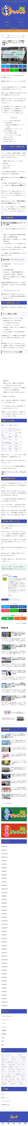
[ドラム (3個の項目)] (24, 1074)
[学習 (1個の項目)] (18, 1079)
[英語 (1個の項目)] (23, 1084)
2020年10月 (4, 966)
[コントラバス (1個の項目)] (23, 1082)
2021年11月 (4, 924)
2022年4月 (4, 910)
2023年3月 (4, 878)
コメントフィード (6, 1101)
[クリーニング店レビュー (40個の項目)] (9, 1055)
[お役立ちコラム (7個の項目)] (21, 1069)
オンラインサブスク (6, 1016)
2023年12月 (4, 853)
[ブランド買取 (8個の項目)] (22, 1065)
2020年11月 (4, 963)
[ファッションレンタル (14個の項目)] (21, 1062)
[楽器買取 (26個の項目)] (23, 1057)
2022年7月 (4, 899)
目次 (12, 117)
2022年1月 (4, 917)
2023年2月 (4, 882)
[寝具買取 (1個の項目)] (5, 1084)
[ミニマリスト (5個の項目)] (11, 1074)
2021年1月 (4, 956)
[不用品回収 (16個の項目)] (11, 1062)
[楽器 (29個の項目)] (22, 1055)
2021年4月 (4, 945)
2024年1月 (4, 850)
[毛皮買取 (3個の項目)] (18, 1074)
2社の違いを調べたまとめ (10, 141)
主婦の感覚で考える (8, 139)
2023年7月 (4, 864)
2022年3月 (4, 913)
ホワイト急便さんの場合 (11, 133)
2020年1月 (4, 998)
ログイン (3, 1094)
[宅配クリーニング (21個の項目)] (17, 1060)
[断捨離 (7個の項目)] (12, 1067)
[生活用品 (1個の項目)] (14, 1084)
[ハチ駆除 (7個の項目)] (12, 1069)
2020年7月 (4, 977)
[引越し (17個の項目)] (4, 1062)
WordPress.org (5, 1104)
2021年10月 (4, 928)
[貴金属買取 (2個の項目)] (9, 1077)
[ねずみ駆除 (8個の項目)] (13, 1065)
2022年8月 (4, 896)
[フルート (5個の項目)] (4, 1074)
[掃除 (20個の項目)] (24, 1060)
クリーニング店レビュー (14, 599)
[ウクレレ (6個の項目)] (5, 1072)
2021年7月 (4, 935)
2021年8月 (4, 931)
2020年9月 (4, 970)
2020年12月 (4, 959)
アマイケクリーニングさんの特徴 (13, 135)
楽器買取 (3, 1034)
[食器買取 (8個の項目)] (4, 1067)
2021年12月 (4, 920)
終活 (2, 1041)
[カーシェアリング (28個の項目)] (6, 1057)
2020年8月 (4, 973)
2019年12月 (4, 1002)
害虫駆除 (3, 1030)
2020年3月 (4, 991)
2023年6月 (4, 867)
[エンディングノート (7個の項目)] (21, 1067)
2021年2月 (4, 952)
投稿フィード (4, 1097)
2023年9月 (4, 860)
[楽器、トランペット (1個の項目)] (13, 1082)
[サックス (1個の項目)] (4, 1082)
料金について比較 (8, 137)
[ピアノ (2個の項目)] (24, 1077)
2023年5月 (4, 871)
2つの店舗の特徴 (8, 122)
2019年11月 (4, 1005)
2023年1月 (4, 885)
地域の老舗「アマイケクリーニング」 (14, 128)
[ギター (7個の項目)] (4, 1069)
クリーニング (5, 599)
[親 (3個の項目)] (3, 1077)
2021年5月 (4, 942)
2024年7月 (4, 846)
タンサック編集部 (12, 576)
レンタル (3, 1027)
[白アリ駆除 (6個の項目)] (13, 1072)
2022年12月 (4, 889)
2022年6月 (4, 903)
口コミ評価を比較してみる (10, 131)
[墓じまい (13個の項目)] (5, 1065)
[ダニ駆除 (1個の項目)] (12, 1079)
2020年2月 (4, 995)
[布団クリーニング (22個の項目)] (6, 1060)
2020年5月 (4, 984)
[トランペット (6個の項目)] (22, 1072)
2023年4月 (4, 874)
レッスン (3, 1023)
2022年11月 (4, 892)
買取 (2, 1044)
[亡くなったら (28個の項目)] (16, 1057)
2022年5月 (4, 906)
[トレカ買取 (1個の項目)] (5, 1079)
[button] (25, 803)
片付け (3, 1037)
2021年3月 (4, 949)
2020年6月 (4, 981)
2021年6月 (4, 938)
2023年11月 (4, 857)
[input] (14, 803)
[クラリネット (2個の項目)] (17, 1077)
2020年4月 (4, 988)
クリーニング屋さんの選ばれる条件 (12, 120)
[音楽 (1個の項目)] (24, 1079)
